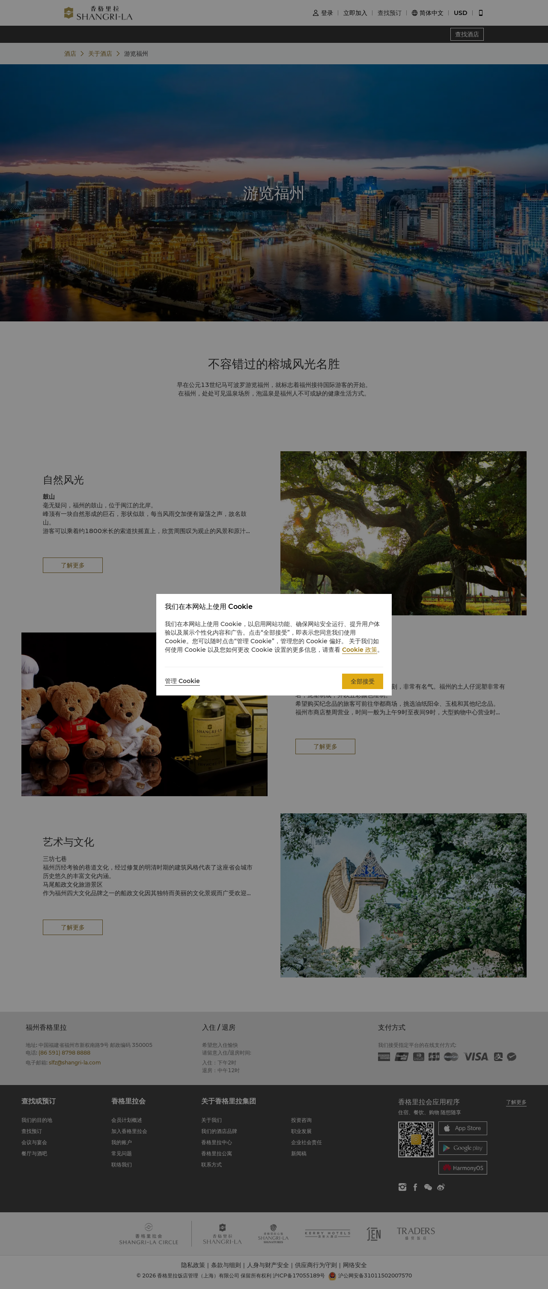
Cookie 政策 (359, 649)
